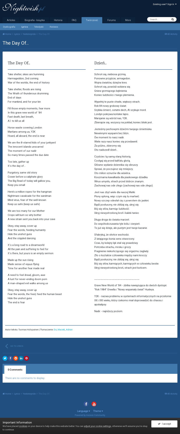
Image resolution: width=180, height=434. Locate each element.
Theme (98, 411)
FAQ (74, 20)
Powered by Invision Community (90, 415)
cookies (23, 426)
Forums (111, 20)
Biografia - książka (35, 20)
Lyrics (24, 27)
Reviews (54, 27)
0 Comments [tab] (15, 369)
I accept (164, 424)
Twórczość (92, 20)
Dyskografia (9, 27)
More (128, 20)
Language (83, 411)
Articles (11, 20)
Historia (58, 20)
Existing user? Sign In (165, 4)
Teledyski (39, 27)
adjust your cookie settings (97, 426)
